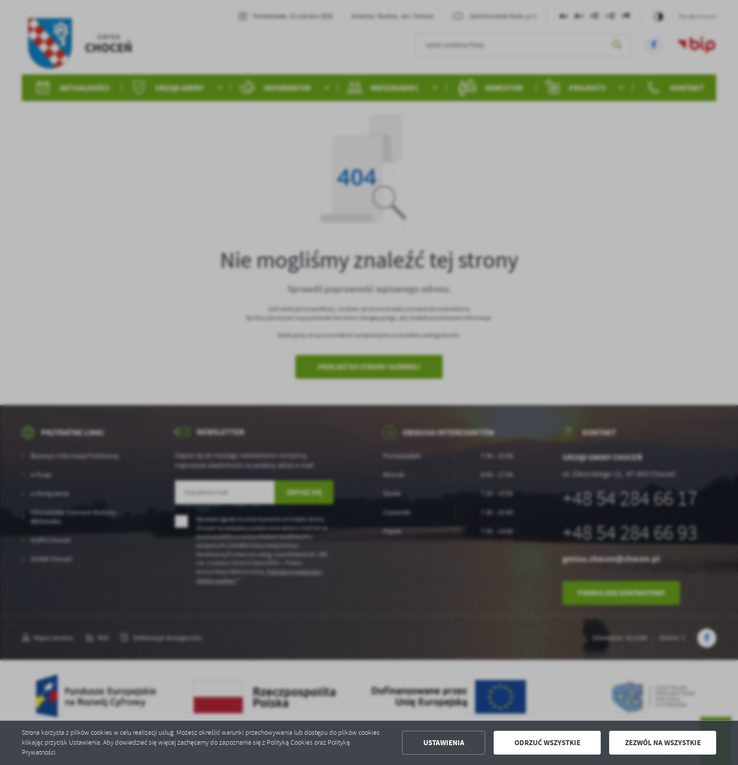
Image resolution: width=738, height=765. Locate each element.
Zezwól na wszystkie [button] (663, 743)
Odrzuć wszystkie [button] (547, 743)
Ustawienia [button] (443, 743)
